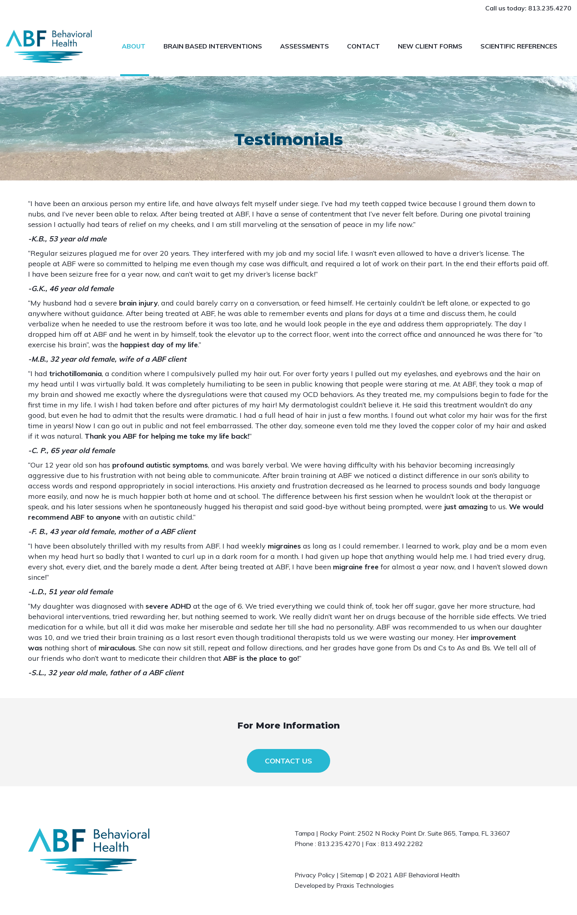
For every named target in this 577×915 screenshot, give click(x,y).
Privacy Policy (315, 875)
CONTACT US (288, 760)
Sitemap (352, 875)
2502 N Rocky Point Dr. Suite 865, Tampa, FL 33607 (433, 833)
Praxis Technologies (365, 885)
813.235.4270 (549, 8)
